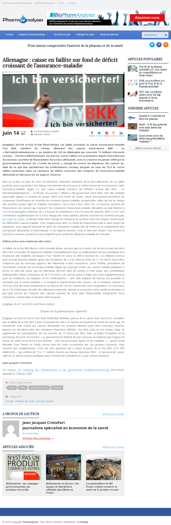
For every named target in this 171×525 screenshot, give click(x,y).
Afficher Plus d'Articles (38, 438)
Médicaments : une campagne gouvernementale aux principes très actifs (23, 486)
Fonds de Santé (39, 387)
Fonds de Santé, (15, 219)
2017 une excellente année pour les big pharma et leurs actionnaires (150, 96)
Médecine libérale (109, 34)
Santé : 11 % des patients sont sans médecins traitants (153, 127)
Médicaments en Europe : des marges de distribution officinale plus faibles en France (63, 486)
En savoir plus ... (32, 433)
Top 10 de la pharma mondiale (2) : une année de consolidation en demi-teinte (153, 71)
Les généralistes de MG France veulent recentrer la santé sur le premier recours (103, 486)
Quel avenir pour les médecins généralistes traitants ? (151, 138)
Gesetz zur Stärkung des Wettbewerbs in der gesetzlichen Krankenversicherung (53, 369)
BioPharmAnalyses (45, 3)
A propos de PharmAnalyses (17, 3)
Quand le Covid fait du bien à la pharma (152, 117)
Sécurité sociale (62, 34)
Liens (61, 3)
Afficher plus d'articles (113, 414)
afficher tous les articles (148, 148)
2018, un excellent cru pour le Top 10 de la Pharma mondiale (151, 83)
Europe (9, 401)
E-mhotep (82, 519)
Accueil (9, 34)
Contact (72, 3)
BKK (23, 387)
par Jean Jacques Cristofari (45, 131)
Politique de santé (85, 34)
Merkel (57, 387)
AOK (12, 387)
